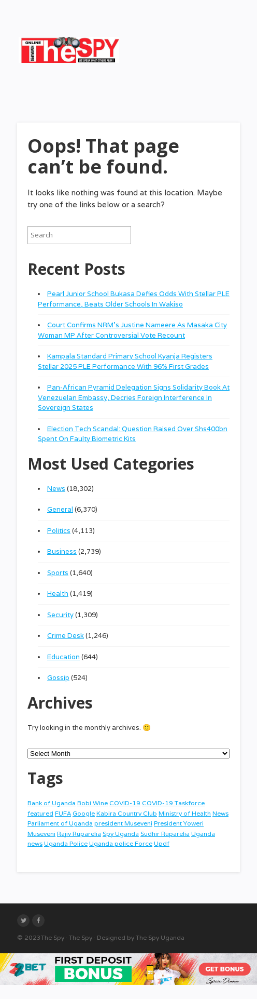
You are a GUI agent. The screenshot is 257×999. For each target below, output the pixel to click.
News (56, 488)
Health (57, 593)
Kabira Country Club (126, 813)
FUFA (63, 813)
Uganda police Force (120, 843)
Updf (161, 843)
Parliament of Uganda (60, 823)
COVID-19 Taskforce (173, 803)
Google (84, 813)
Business (62, 551)
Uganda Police (66, 843)
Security (60, 614)
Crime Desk (65, 635)
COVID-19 (124, 803)
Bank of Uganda (51, 803)
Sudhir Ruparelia (165, 833)
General (60, 509)
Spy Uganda (121, 833)
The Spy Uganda (160, 937)
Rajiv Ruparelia (79, 833)
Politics (58, 530)
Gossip (58, 677)
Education (63, 656)
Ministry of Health (185, 813)
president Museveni (123, 823)
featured (40, 813)
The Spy (52, 937)
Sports (57, 572)
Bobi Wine (92, 803)
